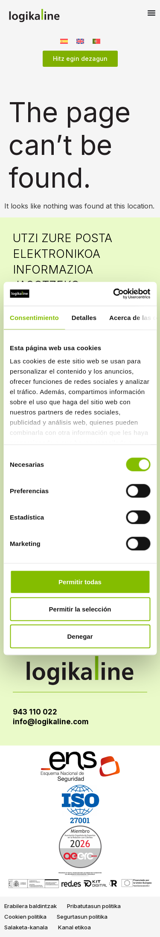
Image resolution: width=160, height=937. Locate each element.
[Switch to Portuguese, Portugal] (96, 40)
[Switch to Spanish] (64, 40)
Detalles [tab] (84, 317)
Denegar (80, 636)
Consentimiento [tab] (34, 317)
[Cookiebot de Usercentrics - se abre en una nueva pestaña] (114, 294)
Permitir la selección (80, 608)
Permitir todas (80, 581)
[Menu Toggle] (151, 13)
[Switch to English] (80, 40)
